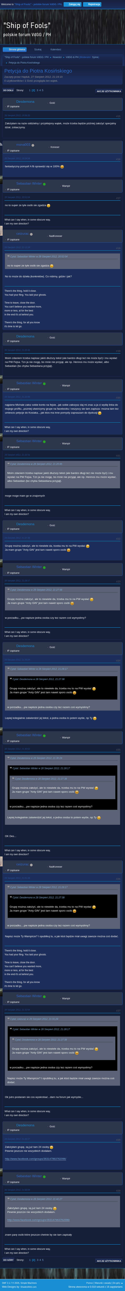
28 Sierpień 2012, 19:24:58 (17, 158)
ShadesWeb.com (28, 1287)
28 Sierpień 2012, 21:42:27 (17, 1139)
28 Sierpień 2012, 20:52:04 (17, 197)
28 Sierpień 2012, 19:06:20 (17, 115)
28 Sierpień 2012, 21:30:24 (17, 660)
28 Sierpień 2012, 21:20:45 (17, 350)
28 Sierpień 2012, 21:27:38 (17, 538)
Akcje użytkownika (109, 91)
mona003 (23, 145)
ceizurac (22, 233)
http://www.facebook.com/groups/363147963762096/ (35, 1158)
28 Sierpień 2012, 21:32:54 (17, 1010)
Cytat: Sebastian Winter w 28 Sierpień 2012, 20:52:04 (39, 256)
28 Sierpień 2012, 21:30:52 (17, 749)
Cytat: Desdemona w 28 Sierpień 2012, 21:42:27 (36, 1199)
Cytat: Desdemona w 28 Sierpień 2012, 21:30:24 (36, 758)
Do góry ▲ (118, 1283)
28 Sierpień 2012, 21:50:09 (17, 1190)
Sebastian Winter (29, 183)
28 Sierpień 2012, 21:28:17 (17, 580)
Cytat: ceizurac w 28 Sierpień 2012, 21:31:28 (34, 1019)
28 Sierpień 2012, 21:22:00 (17, 397)
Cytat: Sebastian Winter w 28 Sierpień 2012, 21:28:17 (39, 669)
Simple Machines (28, 1283)
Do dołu (8, 90)
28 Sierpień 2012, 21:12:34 (17, 247)
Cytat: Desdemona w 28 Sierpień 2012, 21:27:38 (36, 590)
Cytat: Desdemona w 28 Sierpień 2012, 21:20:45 (36, 464)
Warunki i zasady (103, 1283)
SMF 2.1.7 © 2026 (10, 1283)
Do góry (8, 1260)
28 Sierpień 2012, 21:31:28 (17, 878)
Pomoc (89, 1283)
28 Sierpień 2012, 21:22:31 (17, 455)
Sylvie (95, 57)
